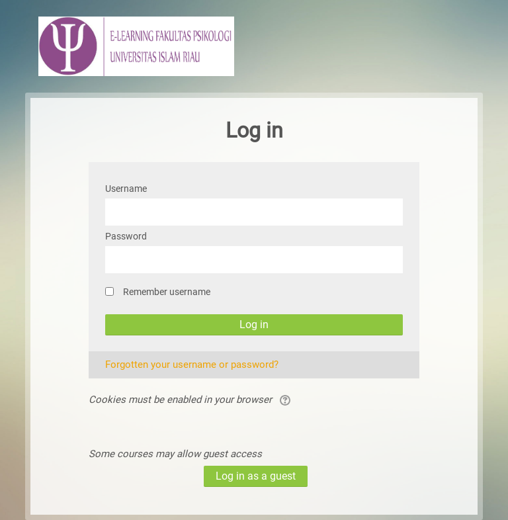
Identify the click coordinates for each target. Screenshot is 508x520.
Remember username (166, 291)
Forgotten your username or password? (191, 364)
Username (126, 188)
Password (126, 236)
